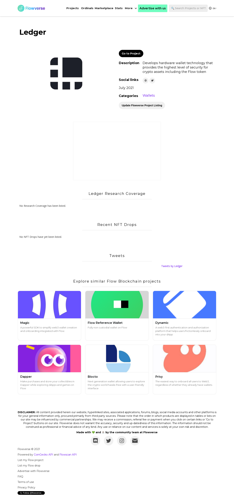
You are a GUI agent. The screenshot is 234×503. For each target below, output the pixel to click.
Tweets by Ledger (171, 266)
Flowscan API (68, 454)
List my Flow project (31, 460)
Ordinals (87, 8)
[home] (31, 8)
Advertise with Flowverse (34, 471)
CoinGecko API (43, 454)
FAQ (20, 476)
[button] (131, 8)
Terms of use (26, 482)
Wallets (149, 95)
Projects (72, 8)
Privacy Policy (26, 487)
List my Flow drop (29, 465)
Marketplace (104, 8)
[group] (212, 8)
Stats (119, 8)
